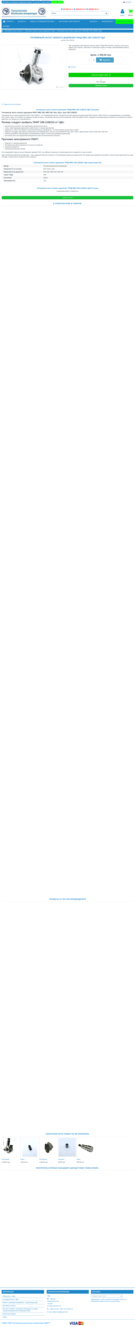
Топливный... (6, 1159)
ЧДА (44, 181)
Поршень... (61, 1159)
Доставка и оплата (9, 1305)
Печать (73, 67)
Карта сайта (46, 2)
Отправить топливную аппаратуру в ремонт (18, 2)
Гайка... (22, 1159)
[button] (22, 21)
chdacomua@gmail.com (60, 1312)
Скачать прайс (57, 2)
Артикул (63, 40)
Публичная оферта (9, 1314)
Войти (122, 15)
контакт (37, 2)
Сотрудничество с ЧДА (10, 1299)
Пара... (79, 1159)
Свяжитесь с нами (9, 1296)
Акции (5, 1317)
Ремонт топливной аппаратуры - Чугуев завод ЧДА (20, 1302)
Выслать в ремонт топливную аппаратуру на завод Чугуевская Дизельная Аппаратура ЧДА (20, 1310)
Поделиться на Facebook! (12, 104)
